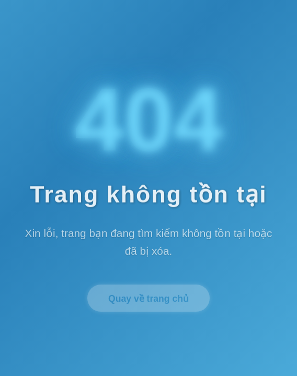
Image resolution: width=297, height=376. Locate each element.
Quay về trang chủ (148, 300)
